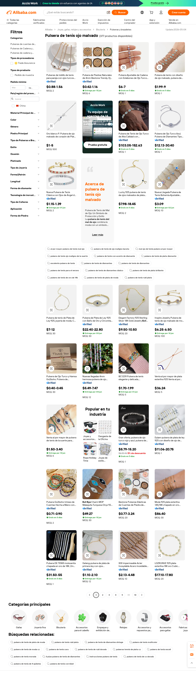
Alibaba (48, 29)
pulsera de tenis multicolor (143, 642)
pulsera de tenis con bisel (60, 663)
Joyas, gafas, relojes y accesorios (74, 29)
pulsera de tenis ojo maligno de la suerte (67, 256)
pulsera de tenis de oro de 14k (62, 277)
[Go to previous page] (89, 595)
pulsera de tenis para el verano (63, 270)
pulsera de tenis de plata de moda (101, 277)
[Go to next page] (142, 595)
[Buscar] (120, 12)
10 (135, 595)
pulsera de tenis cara (57, 649)
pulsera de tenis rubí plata (138, 277)
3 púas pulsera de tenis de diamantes (61, 656)
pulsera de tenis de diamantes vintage (104, 642)
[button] (108, 12)
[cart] (152, 13)
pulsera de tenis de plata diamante (158, 256)
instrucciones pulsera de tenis (101, 656)
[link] (192, 646)
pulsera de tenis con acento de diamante (114, 256)
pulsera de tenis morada (23, 656)
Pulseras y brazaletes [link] (120, 29)
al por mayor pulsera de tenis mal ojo (65, 249)
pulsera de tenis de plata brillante (146, 270)
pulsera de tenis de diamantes (96, 263)
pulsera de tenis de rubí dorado (91, 649)
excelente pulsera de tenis (61, 263)
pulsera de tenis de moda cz (25, 649)
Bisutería (100, 29)
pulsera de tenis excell (159, 649)
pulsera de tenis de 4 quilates (26, 663)
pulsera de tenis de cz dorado (138, 656)
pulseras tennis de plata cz (127, 649)
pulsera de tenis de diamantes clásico (104, 270)
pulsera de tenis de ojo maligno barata (110, 249)
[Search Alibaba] (75, 12)
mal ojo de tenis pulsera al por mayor (154, 249)
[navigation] (24, 312)
